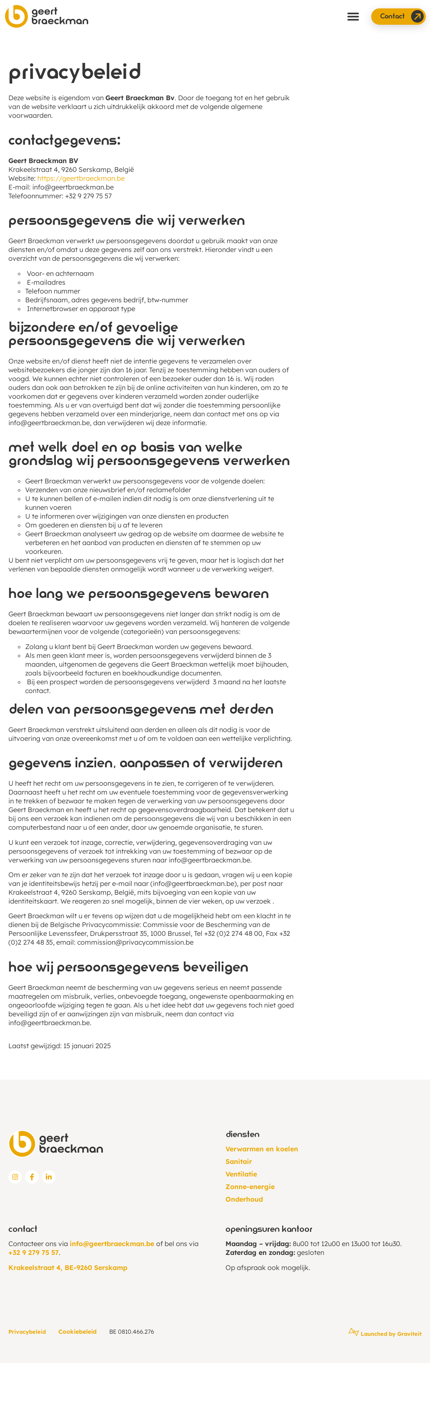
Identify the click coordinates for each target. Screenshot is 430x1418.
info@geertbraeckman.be (73, 187)
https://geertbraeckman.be (81, 178)
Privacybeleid (27, 1331)
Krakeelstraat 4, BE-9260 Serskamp (67, 1267)
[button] (353, 16)
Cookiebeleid (77, 1331)
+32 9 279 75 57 (33, 1252)
